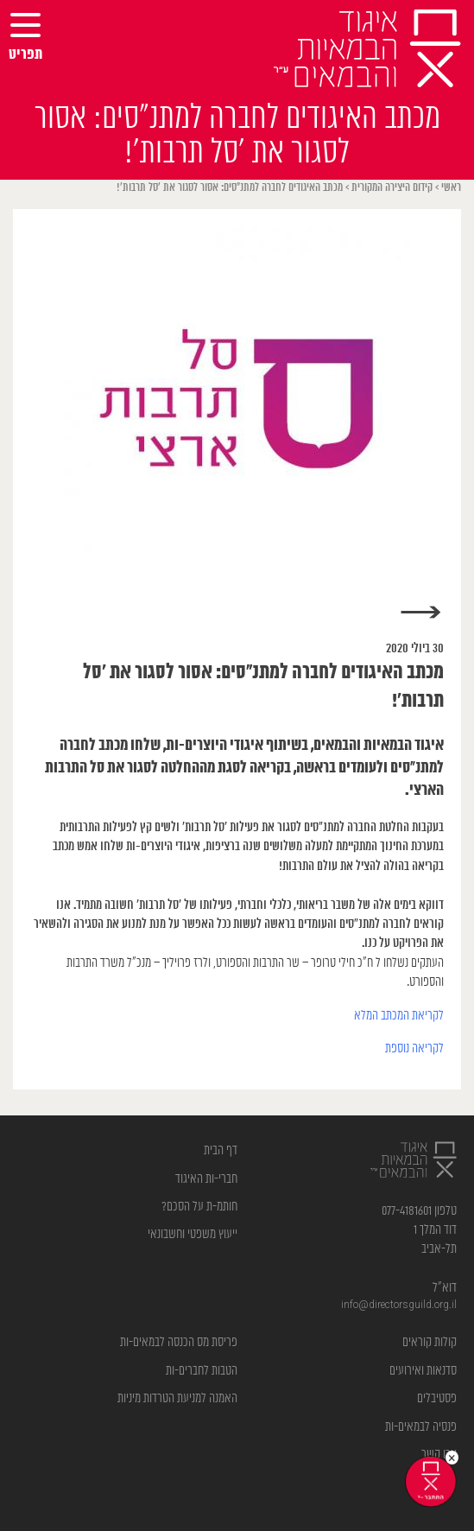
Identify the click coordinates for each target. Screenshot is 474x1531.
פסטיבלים (437, 1398)
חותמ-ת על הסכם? (199, 1206)
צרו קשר (439, 1454)
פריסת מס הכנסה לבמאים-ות (178, 1342)
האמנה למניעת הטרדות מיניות (177, 1398)
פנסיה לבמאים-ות (421, 1427)
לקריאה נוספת (414, 1048)
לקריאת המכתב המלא (399, 1015)
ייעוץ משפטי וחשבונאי (192, 1234)
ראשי (451, 187)
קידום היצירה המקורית (392, 187)
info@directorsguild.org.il (399, 1305)
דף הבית (220, 1150)
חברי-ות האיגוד (206, 1179)
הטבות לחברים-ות (201, 1370)
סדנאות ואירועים (423, 1370)
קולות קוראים (429, 1342)
